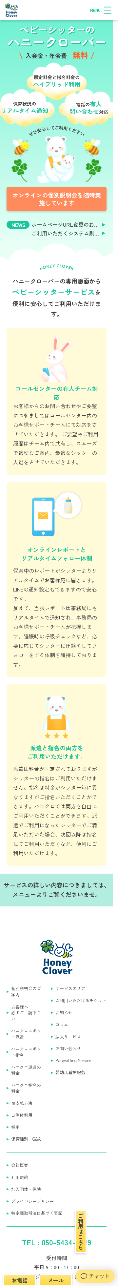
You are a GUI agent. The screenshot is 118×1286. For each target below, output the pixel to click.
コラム (61, 1024)
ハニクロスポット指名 (26, 1052)
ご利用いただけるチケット (81, 1001)
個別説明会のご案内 (26, 991)
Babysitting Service (73, 1061)
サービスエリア (70, 988)
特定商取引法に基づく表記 (36, 1213)
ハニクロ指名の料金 (26, 1088)
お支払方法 (21, 1103)
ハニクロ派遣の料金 (26, 1070)
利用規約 (19, 1177)
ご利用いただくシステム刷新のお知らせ (69, 233)
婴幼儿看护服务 (70, 1072)
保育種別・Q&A (26, 1139)
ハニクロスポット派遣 (26, 1034)
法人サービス (68, 1037)
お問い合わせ (68, 1048)
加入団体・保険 (26, 1189)
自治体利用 (21, 1115)
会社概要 (19, 1165)
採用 (15, 1127)
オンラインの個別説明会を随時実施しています (56, 199)
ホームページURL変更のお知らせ (69, 224)
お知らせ (63, 1013)
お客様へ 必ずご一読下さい (26, 1013)
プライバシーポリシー (32, 1201)
